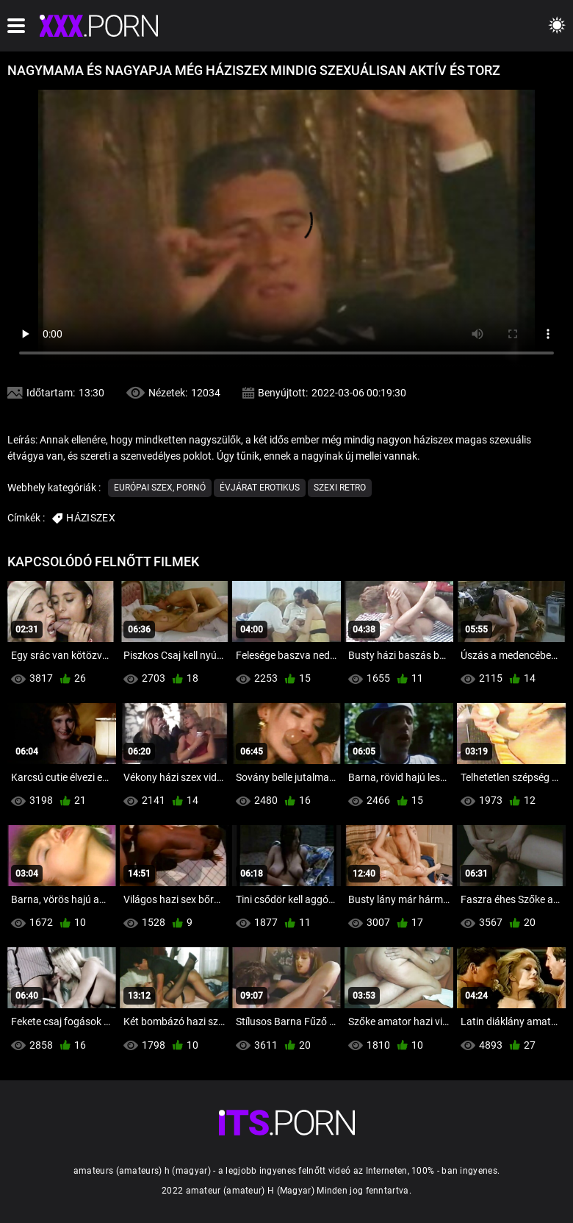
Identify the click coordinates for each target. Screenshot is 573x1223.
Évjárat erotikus (260, 487)
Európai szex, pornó (160, 487)
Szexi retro (340, 487)
